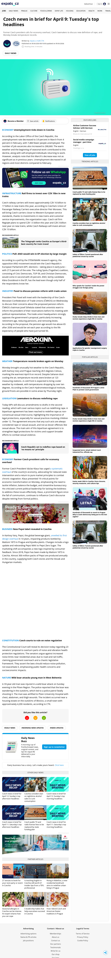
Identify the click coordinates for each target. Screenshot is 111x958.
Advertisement (63, 166)
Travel (108, 11)
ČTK (42, 41)
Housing (69, 11)
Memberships (55, 933)
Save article (32, 121)
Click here (59, 765)
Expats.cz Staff (35, 41)
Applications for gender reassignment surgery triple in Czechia (90, 349)
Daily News (13, 11)
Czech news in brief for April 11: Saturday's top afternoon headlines (12, 824)
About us (55, 937)
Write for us (55, 951)
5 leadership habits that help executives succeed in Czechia (34, 911)
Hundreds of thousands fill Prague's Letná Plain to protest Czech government (88, 389)
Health (91, 11)
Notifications (48, 121)
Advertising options (28, 933)
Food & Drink (46, 11)
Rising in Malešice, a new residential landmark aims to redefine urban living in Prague (57, 884)
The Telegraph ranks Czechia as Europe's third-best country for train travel (44, 242)
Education (80, 11)
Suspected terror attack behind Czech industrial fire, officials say (87, 451)
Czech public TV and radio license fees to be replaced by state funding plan (34, 826)
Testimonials (55, 947)
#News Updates (56, 728)
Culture (33, 11)
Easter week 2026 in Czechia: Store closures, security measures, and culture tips (89, 482)
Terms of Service (82, 933)
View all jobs (90, 155)
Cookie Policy (82, 940)
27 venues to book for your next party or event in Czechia (12, 883)
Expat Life (59, 11)
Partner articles (35, 859)
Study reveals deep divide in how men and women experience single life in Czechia (88, 318)
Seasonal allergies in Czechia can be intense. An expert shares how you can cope (12, 912)
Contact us (55, 940)
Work (99, 11)
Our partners (55, 944)
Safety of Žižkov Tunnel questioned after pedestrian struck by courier (88, 255)
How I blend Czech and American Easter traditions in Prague (56, 911)
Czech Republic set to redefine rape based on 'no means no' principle (43, 448)
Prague (24, 11)
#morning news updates (33, 728)
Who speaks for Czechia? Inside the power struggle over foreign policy (88, 287)
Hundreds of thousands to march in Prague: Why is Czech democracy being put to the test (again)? (90, 514)
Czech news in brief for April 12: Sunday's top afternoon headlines (11, 796)
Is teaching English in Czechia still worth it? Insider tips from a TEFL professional (34, 884)
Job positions (28, 940)
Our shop (55, 954)
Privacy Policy (82, 937)
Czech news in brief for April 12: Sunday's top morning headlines (56, 796)
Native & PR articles (28, 937)
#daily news (9, 728)
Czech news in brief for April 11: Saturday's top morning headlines (56, 824)
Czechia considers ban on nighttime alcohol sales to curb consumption (33, 797)
